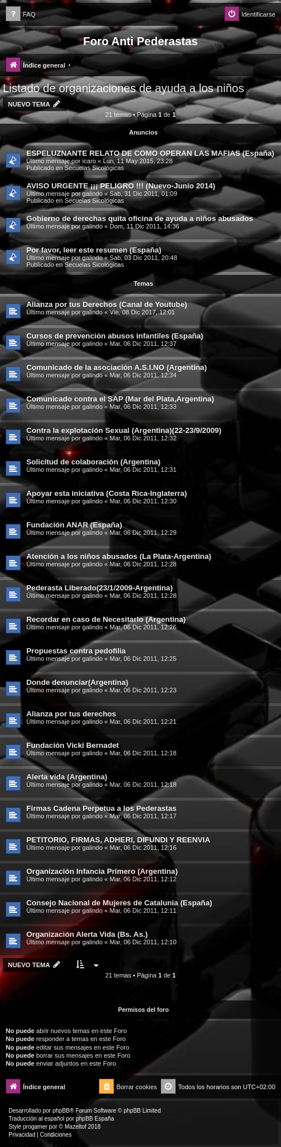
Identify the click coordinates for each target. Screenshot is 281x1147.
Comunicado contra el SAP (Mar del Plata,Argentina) (120, 399)
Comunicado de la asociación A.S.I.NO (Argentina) (116, 367)
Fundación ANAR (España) (74, 525)
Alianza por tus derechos (71, 714)
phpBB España (95, 1119)
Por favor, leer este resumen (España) (93, 250)
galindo (92, 193)
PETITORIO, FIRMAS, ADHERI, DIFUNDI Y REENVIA (118, 839)
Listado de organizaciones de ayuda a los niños (123, 88)
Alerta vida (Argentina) (66, 776)
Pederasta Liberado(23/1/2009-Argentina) (99, 588)
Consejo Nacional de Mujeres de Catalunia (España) (119, 902)
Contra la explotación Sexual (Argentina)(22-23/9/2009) (123, 430)
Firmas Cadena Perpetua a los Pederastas (101, 808)
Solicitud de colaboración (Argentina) (93, 462)
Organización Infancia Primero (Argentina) (102, 871)
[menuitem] (20, 14)
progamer (35, 1127)
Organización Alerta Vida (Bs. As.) (87, 934)
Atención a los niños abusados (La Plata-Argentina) (118, 556)
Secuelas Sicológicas (94, 167)
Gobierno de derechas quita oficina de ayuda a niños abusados (139, 218)
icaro (89, 160)
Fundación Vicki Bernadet (72, 745)
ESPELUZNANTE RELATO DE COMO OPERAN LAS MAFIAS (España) (150, 153)
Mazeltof (75, 1127)
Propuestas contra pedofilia (76, 651)
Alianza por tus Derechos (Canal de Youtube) (106, 304)
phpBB (61, 1110)
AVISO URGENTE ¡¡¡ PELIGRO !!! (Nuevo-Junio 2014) (120, 186)
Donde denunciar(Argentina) (77, 682)
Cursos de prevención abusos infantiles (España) (114, 336)
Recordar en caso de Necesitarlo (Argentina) (106, 619)
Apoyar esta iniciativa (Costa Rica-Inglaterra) (106, 493)
